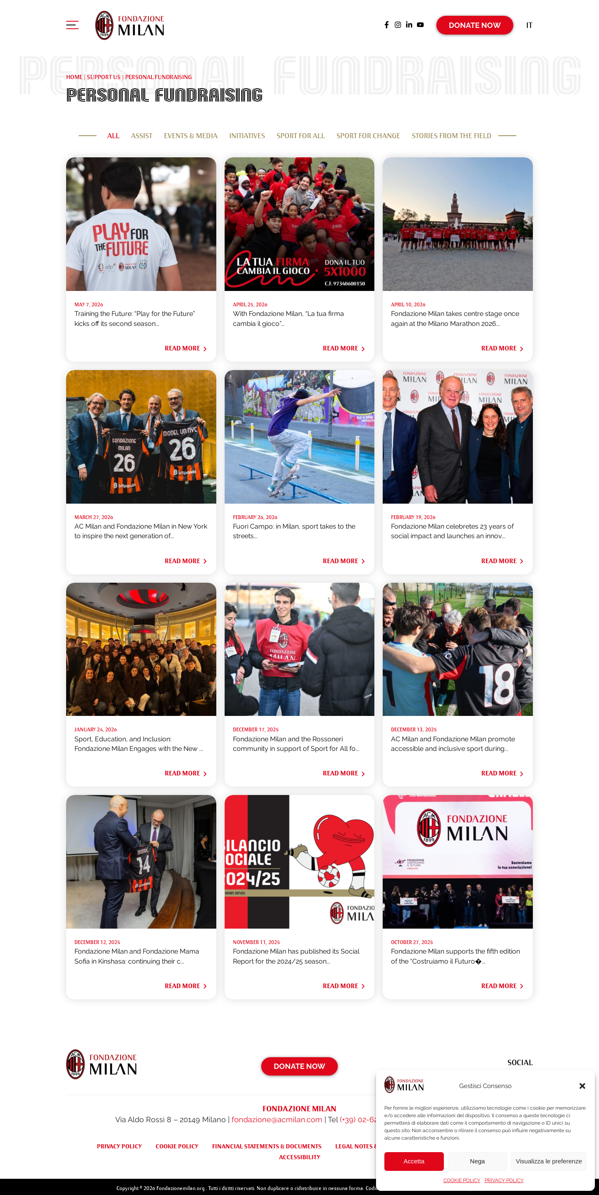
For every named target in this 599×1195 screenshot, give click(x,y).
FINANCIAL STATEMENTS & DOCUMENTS (267, 1142)
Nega (477, 1161)
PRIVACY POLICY (504, 1180)
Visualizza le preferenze (549, 1161)
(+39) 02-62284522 (371, 1116)
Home (74, 73)
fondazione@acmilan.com (277, 1116)
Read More (186, 345)
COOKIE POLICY (461, 1180)
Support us (104, 73)
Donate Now (475, 22)
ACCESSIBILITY (299, 1153)
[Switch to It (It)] (529, 23)
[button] (582, 1086)
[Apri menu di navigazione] (72, 24)
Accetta (413, 1161)
